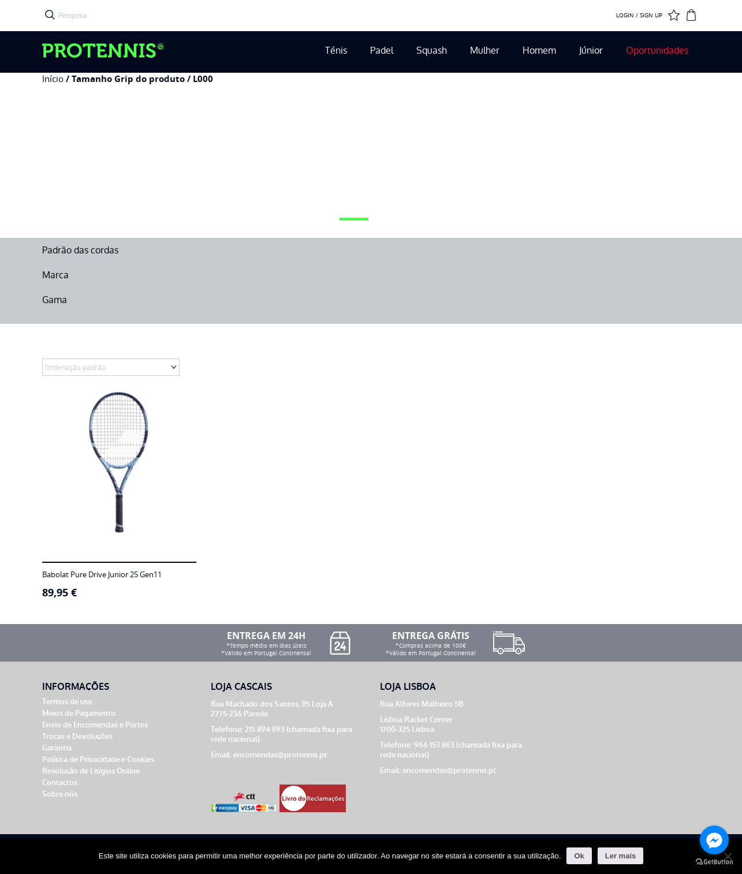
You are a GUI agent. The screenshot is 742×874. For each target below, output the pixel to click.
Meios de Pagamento (78, 713)
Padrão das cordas (80, 250)
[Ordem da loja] (111, 367)
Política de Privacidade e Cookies (98, 759)
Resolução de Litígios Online (91, 771)
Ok (579, 855)
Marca (55, 275)
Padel (381, 50)
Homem (539, 50)
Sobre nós (59, 794)
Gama (54, 300)
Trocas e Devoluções (77, 736)
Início (53, 78)
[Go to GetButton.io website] (714, 862)
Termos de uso (67, 702)
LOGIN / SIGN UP (639, 15)
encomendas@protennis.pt (280, 755)
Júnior (591, 50)
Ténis (336, 50)
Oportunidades (657, 50)
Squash (431, 50)
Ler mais (620, 855)
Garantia (57, 748)
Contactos (59, 782)
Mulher (484, 50)
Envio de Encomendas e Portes (95, 725)
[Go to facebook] (714, 840)
